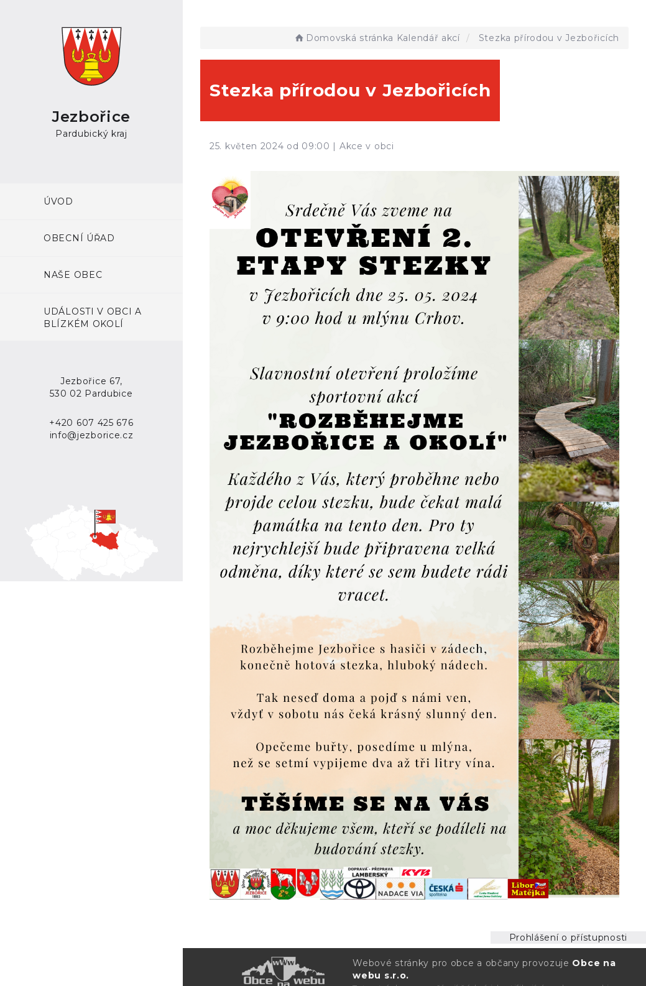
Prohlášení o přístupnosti (568, 937)
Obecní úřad (79, 238)
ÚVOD (58, 201)
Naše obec (73, 274)
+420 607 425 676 (91, 422)
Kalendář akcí (428, 38)
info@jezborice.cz (92, 435)
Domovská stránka (343, 38)
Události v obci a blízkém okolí (93, 317)
